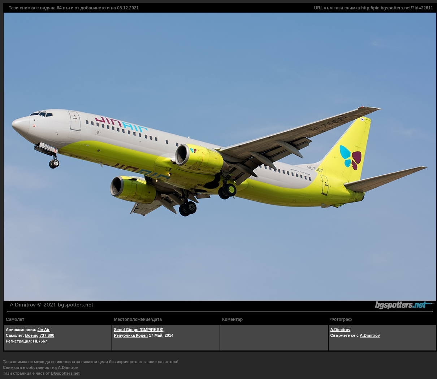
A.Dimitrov (340, 329)
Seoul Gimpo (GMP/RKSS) (139, 329)
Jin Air (44, 329)
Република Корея (131, 335)
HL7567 (40, 341)
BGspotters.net (65, 373)
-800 (50, 335)
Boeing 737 (36, 335)
